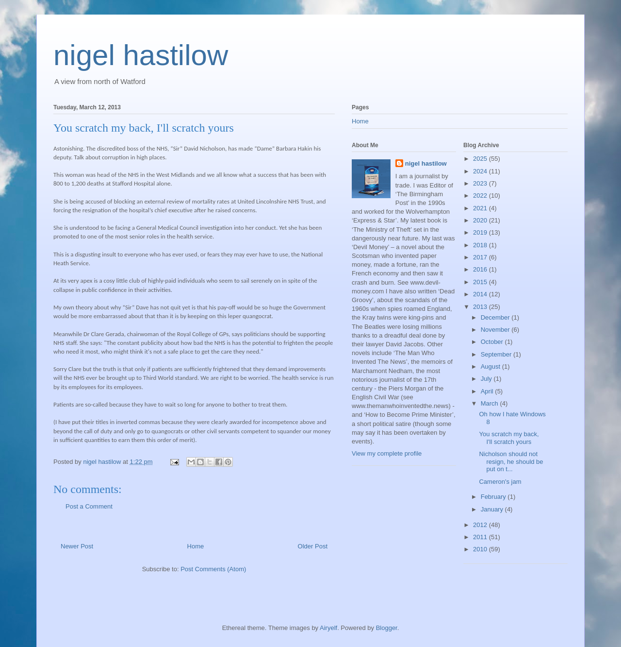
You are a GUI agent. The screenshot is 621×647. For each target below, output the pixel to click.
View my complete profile (387, 453)
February (494, 496)
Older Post (312, 546)
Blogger (386, 627)
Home (195, 546)
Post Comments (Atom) (213, 569)
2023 (481, 183)
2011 (481, 537)
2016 (481, 269)
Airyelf (328, 627)
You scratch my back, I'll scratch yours (509, 437)
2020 (481, 220)
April (488, 391)
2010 (481, 549)
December (496, 317)
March (490, 403)
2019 (481, 232)
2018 (481, 245)
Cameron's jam (500, 481)
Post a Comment (89, 506)
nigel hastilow (140, 55)
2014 (481, 294)
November (496, 329)
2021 (481, 208)
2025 (481, 158)
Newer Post (77, 546)
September (497, 354)
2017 (481, 257)
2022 (481, 195)
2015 (481, 282)
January (493, 509)
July (487, 378)
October (493, 341)
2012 (481, 524)
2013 (481, 306)
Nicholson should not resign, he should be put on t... (511, 461)
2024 (481, 171)
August (491, 366)
